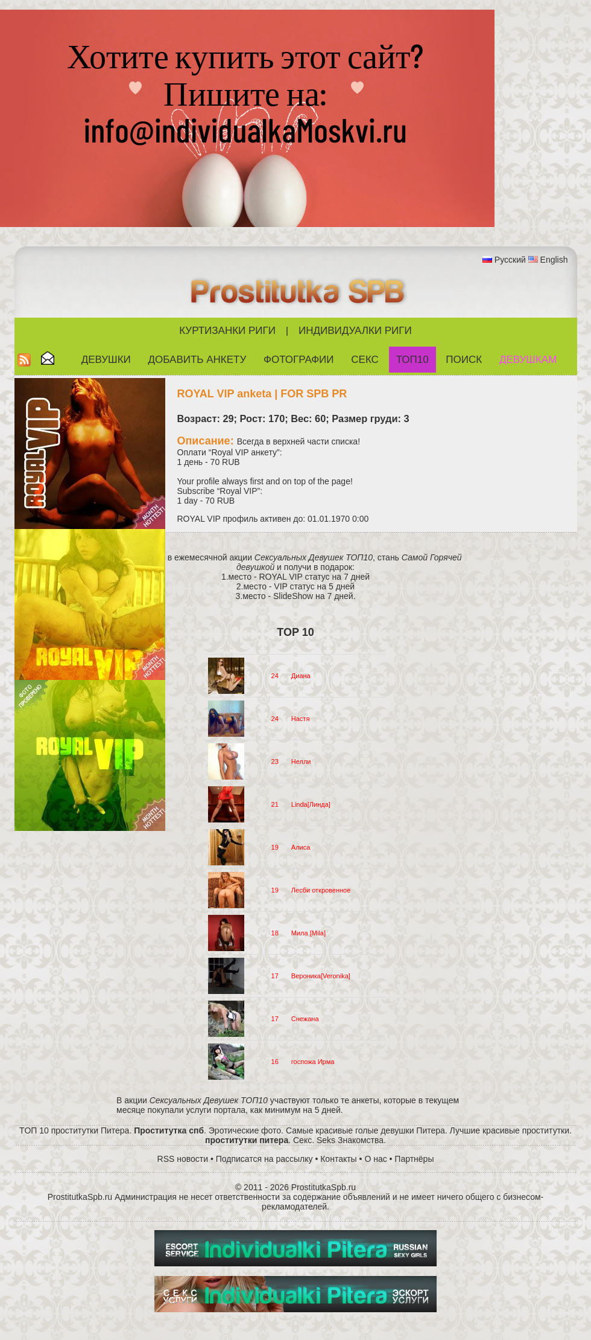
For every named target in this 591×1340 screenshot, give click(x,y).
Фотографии (299, 359)
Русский (510, 259)
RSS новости (183, 1159)
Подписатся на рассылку (264, 1159)
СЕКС (365, 359)
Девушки (106, 359)
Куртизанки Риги (227, 330)
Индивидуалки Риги (355, 330)
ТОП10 (412, 359)
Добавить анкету (197, 359)
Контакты (338, 1159)
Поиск (464, 359)
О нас (375, 1159)
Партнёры (414, 1159)
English (554, 259)
